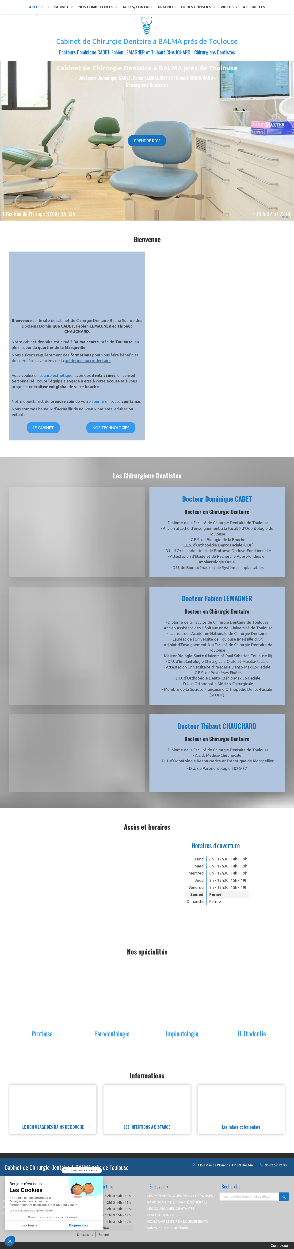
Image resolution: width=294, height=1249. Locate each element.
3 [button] (290, 217)
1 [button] (283, 217)
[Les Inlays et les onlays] (241, 1102)
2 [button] (287, 217)
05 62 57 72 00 (275, 1165)
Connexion (280, 1245)
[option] (147, 141)
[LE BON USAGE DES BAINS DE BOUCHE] (52, 1102)
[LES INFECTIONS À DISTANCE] (147, 1102)
